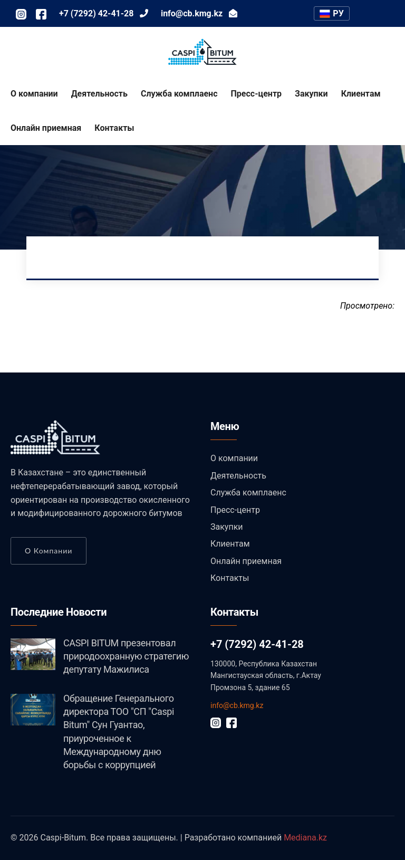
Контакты (114, 128)
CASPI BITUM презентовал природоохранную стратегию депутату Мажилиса (126, 656)
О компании (34, 94)
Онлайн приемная (46, 128)
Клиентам (361, 94)
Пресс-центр (256, 94)
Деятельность (99, 94)
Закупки (311, 94)
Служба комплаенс (179, 94)
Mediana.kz (305, 838)
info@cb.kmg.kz (236, 705)
